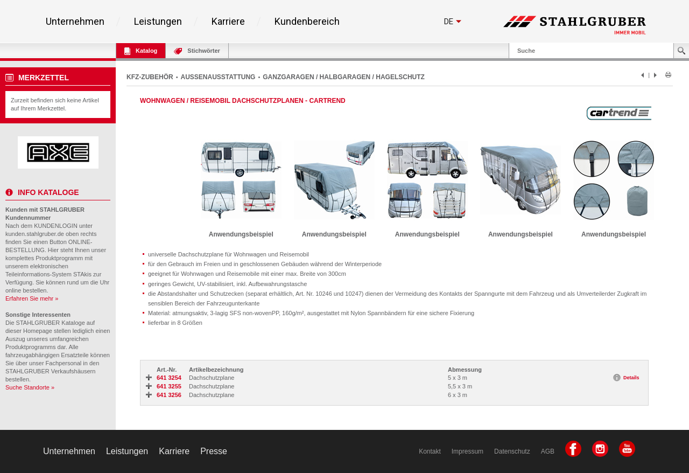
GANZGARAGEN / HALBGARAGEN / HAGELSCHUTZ (344, 77)
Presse (213, 451)
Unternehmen (75, 21)
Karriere (228, 21)
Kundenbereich (307, 21)
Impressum (467, 451)
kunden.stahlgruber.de (34, 234)
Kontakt (430, 451)
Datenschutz (512, 451)
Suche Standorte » (29, 387)
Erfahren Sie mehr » (31, 298)
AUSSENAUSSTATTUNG (218, 77)
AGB (547, 451)
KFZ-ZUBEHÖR (149, 77)
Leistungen (158, 21)
